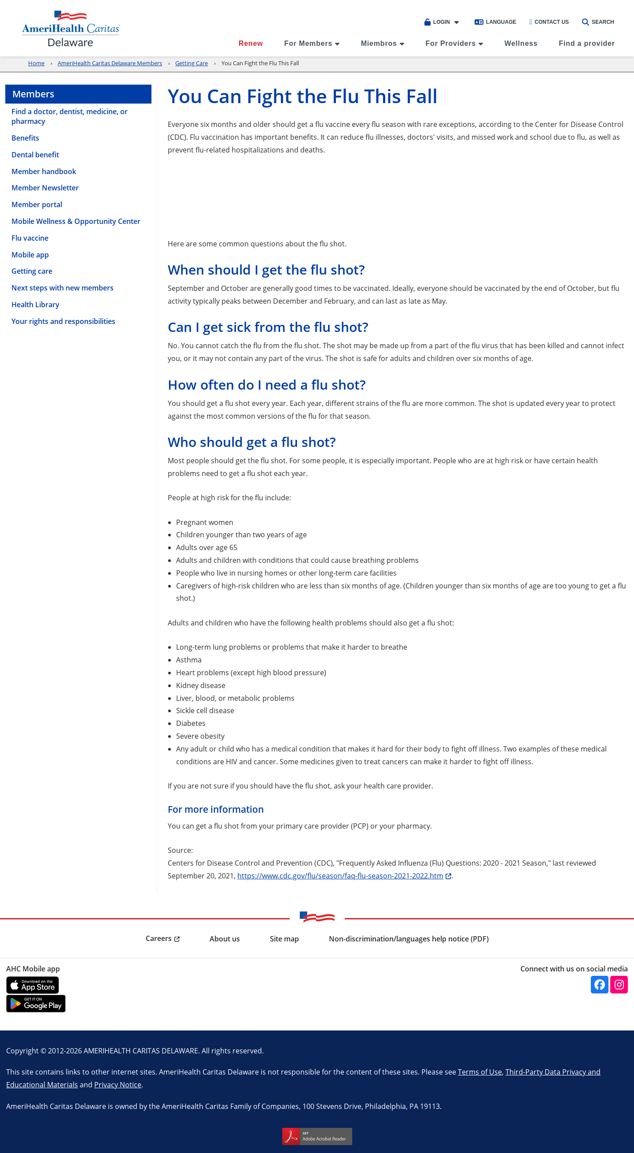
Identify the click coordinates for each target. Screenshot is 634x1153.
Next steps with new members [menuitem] (62, 288)
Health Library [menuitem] (35, 304)
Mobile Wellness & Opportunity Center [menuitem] (75, 221)
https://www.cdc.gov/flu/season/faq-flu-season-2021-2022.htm (340, 875)
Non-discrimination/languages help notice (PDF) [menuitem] (409, 939)
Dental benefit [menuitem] (35, 155)
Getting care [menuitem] (31, 271)
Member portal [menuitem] (36, 204)
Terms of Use (480, 1071)
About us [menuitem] (225, 939)
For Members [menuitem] (308, 43)
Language (495, 22)
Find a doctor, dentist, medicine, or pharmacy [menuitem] (69, 116)
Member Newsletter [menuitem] (45, 188)
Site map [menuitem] (284, 939)
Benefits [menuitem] (25, 138)
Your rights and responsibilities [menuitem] (63, 321)
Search (598, 22)
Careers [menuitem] (159, 938)
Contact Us (549, 22)
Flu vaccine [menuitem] (29, 238)
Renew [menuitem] (251, 43)
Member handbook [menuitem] (43, 171)
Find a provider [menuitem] (587, 43)
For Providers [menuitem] (451, 43)
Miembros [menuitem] (379, 43)
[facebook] (599, 984)
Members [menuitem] (33, 94)
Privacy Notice (117, 1084)
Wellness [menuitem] (521, 43)
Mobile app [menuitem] (30, 255)
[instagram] (619, 984)
